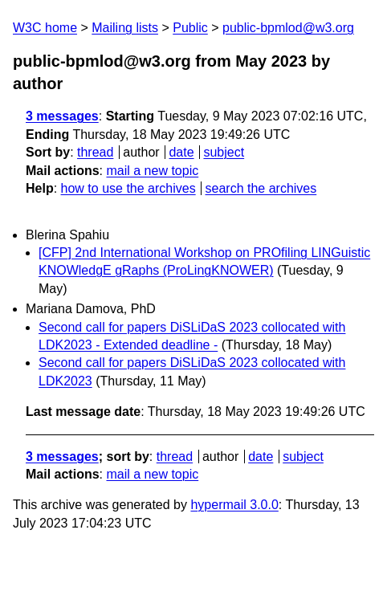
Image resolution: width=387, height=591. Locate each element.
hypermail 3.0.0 (234, 505)
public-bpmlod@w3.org (288, 28)
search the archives (261, 188)
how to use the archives (128, 188)
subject (223, 152)
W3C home (45, 28)
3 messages (62, 116)
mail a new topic (152, 170)
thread (95, 152)
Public (190, 28)
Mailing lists (125, 28)
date (181, 152)
